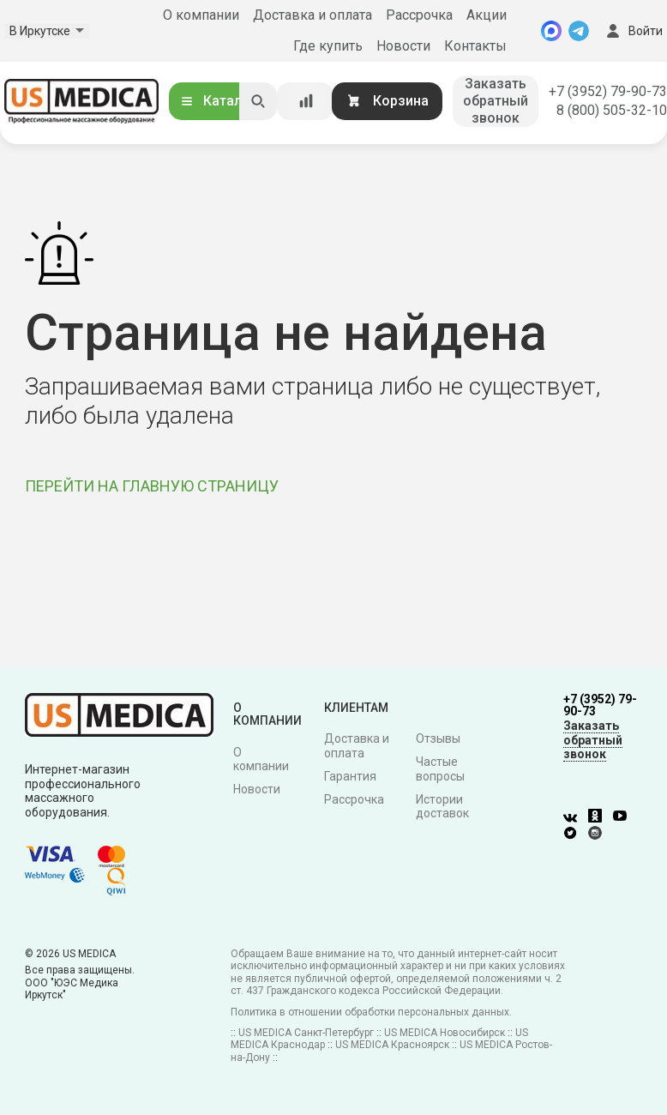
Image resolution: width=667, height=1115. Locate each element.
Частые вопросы (440, 769)
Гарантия (350, 776)
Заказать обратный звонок (495, 100)
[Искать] (258, 101)
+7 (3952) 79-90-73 (608, 91)
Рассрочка (419, 15)
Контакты (475, 46)
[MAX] (551, 31)
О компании (201, 15)
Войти (633, 31)
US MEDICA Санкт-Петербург (306, 1033)
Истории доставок (442, 807)
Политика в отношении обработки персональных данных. (371, 1012)
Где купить (328, 46)
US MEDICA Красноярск (392, 1045)
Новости (403, 46)
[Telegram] (578, 31)
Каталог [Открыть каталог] (217, 101)
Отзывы (438, 738)
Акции (486, 15)
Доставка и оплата (312, 15)
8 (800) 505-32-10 (611, 110)
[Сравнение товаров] (306, 101)
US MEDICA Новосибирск (444, 1033)
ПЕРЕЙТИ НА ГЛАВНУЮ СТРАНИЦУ (152, 486)
